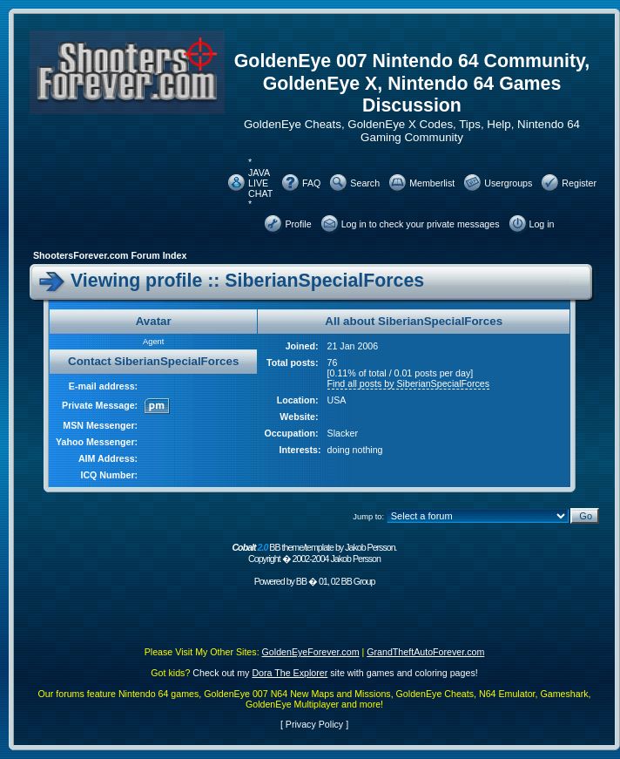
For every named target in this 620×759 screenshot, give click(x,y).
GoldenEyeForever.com (311, 652)
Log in (542, 224)
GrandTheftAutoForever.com (425, 652)
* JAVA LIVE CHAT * (260, 183)
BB (301, 581)
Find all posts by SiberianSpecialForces (408, 383)
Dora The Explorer (289, 673)
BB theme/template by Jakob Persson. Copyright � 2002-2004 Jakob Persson (314, 553)
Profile (298, 224)
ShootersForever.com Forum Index (109, 255)
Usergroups (508, 183)
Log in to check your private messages (420, 224)
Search (365, 183)
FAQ (311, 183)
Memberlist (432, 183)
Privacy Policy (314, 724)
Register (579, 183)
